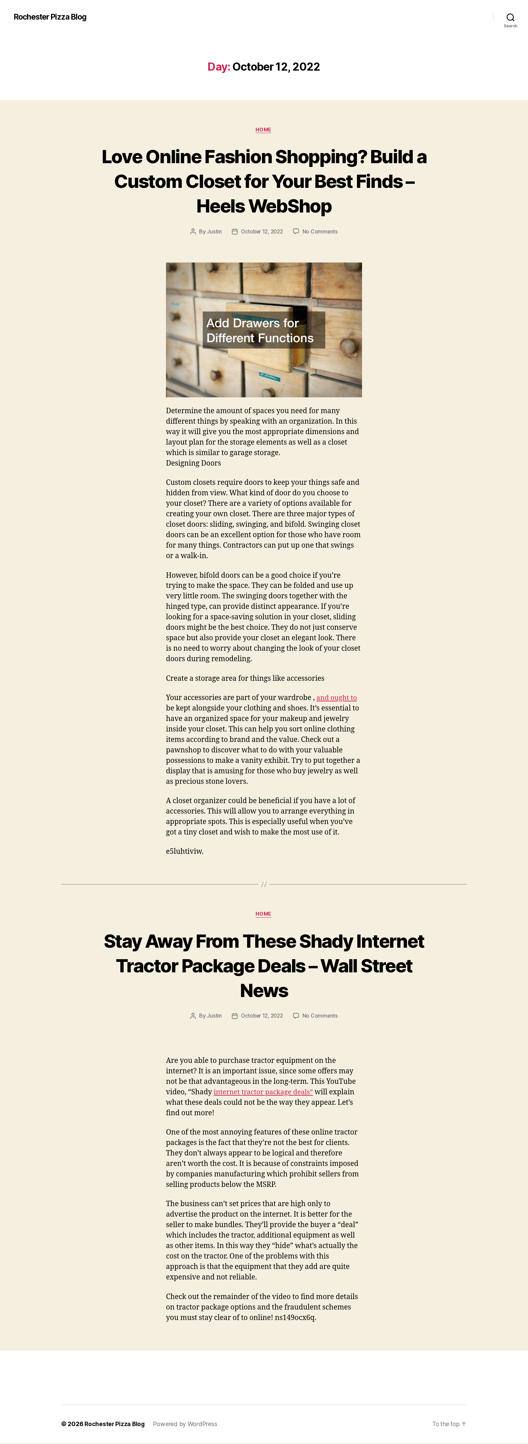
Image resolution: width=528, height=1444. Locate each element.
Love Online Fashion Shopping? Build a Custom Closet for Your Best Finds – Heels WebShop (264, 180)
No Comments (321, 232)
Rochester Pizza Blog (53, 17)
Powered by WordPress (186, 1424)
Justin (213, 232)
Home (264, 130)
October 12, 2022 (261, 232)
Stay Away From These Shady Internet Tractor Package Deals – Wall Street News (264, 965)
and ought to (337, 698)
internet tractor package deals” (265, 1093)
